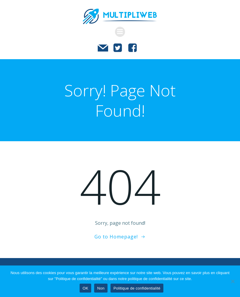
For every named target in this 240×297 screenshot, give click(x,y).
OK (85, 288)
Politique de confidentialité (136, 288)
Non (101, 288)
